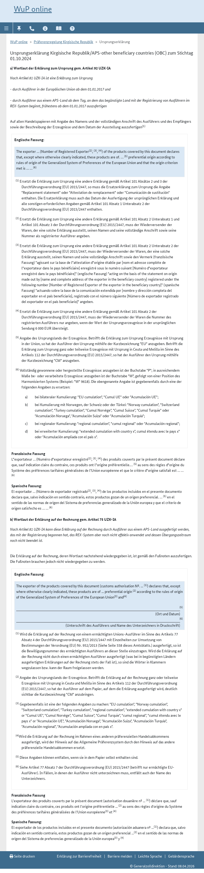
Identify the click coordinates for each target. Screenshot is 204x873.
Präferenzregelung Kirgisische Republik (63, 41)
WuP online (33, 9)
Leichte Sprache (150, 856)
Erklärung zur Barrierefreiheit (79, 856)
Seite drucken (22, 856)
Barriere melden (120, 856)
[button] (6, 28)
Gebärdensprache (181, 856)
